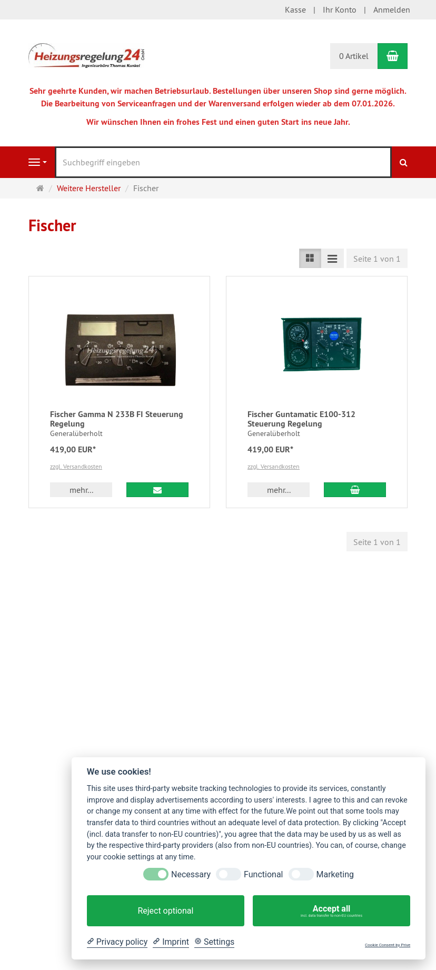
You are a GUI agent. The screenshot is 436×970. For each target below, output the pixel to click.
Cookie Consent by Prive (387, 945)
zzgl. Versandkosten (76, 466)
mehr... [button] (81, 489)
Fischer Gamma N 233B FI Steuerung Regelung (116, 419)
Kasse (295, 9)
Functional (263, 874)
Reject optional (165, 911)
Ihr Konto (339, 9)
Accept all (331, 911)
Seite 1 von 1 (377, 258)
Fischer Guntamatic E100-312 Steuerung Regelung (301, 419)
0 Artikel (354, 56)
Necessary (191, 874)
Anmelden (391, 9)
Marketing (335, 874)
